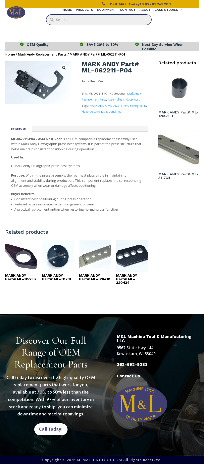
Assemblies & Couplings (123, 99)
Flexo (85, 111)
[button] (64, 67)
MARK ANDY (97, 105)
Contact (127, 10)
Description (18, 128)
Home (67, 10)
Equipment (106, 10)
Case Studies (166, 10)
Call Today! (51, 429)
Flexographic (138, 105)
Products (84, 10)
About (145, 10)
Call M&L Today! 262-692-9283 (136, 4)
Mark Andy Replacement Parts (42, 54)
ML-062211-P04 (118, 105)
